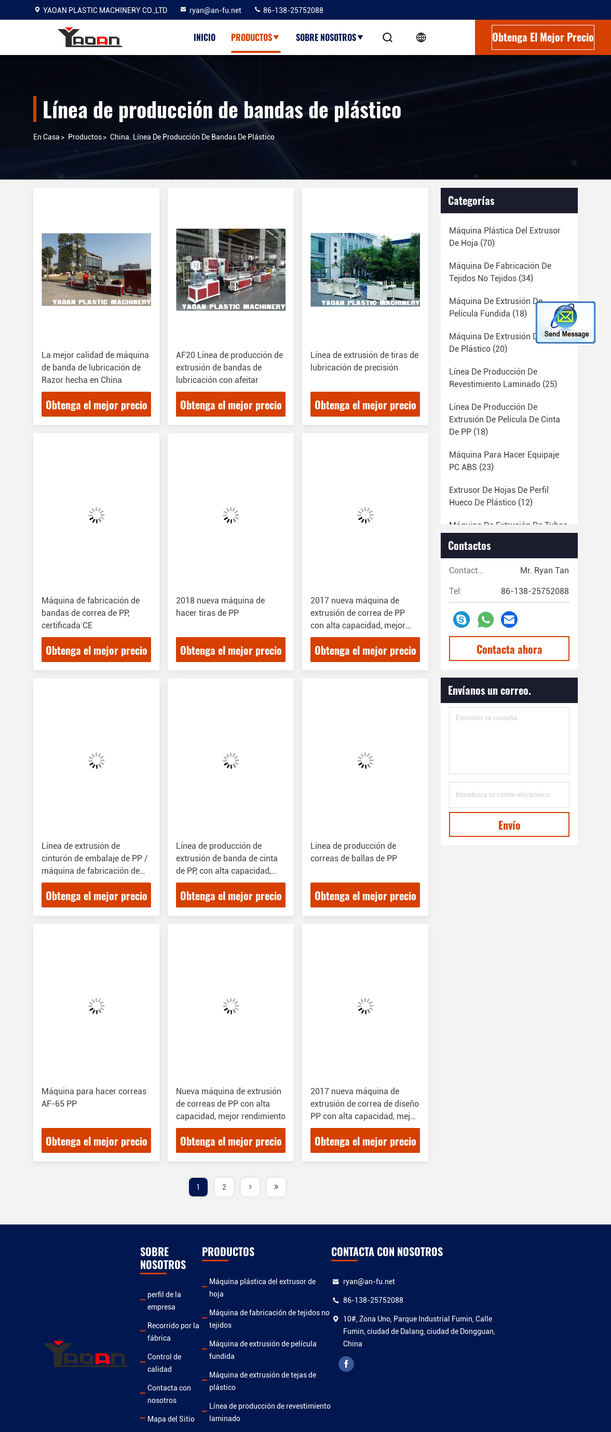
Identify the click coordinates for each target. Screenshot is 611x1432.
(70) (505, 237)
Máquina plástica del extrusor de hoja (294, 1281)
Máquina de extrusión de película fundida (300, 1319)
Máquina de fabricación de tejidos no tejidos (305, 1300)
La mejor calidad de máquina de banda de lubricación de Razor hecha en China (95, 367)
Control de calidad (178, 1319)
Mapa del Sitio (172, 1356)
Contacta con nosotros (185, 1337)
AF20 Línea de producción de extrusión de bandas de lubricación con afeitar (229, 367)
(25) (503, 378)
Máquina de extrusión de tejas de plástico (300, 1337)
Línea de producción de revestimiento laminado (310, 1356)
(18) (495, 307)
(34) (500, 272)
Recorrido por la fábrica (186, 1300)
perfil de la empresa (180, 1281)
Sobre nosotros (330, 37)
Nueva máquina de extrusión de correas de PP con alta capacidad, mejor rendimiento (231, 1103)
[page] (250, 1187)
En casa (46, 137)
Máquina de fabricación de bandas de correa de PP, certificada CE (91, 613)
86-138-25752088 (288, 10)
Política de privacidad (184, 1375)
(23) (504, 461)
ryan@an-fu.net (210, 10)
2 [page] (224, 1187)
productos (85, 137)
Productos (255, 37)
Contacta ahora (509, 649)
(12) (499, 496)
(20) (506, 343)
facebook (417, 1364)
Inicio (204, 37)
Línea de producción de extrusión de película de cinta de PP (310, 1381)
